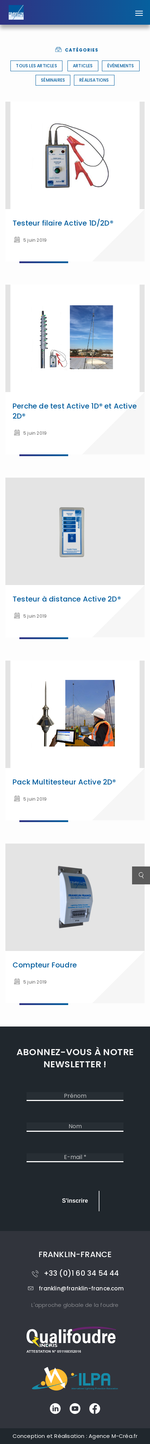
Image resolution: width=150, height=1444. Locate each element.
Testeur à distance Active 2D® (67, 599)
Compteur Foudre (45, 965)
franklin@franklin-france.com (75, 1288)
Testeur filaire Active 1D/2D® (63, 223)
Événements (120, 66)
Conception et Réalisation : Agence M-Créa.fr (75, 1436)
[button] (139, 10)
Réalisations (94, 80)
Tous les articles (36, 66)
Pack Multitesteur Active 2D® (64, 782)
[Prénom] (75, 1096)
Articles (83, 66)
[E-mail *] (75, 1157)
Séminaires (53, 80)
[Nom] (75, 1126)
